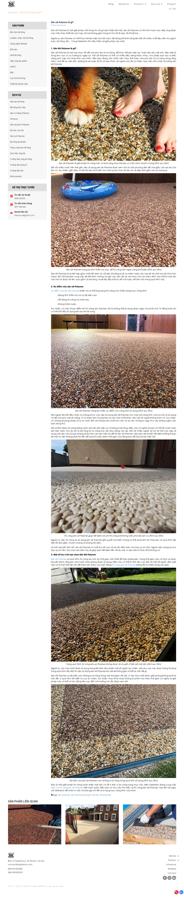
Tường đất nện (16, 170)
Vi (170, 8)
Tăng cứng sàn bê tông (20, 147)
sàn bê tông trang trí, (81, 794)
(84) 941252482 (15, 868)
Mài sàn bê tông (17, 101)
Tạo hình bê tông (17, 78)
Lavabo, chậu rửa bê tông (21, 38)
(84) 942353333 (15, 872)
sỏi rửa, (96, 794)
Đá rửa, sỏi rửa (17, 130)
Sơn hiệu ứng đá (17, 153)
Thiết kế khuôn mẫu (19, 84)
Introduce (171, 864)
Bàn (12, 72)
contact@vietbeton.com (20, 864)
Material (124, 3)
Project (171, 3)
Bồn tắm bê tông (17, 32)
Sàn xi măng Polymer (19, 113)
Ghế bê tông (15, 55)
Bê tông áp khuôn (18, 142)
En (175, 8)
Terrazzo (14, 119)
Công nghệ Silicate (18, 44)
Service (156, 3)
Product (140, 3)
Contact (172, 873)
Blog (111, 3)
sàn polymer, (64, 794)
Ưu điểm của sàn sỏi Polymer (65, 290)
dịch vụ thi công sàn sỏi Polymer (67, 787)
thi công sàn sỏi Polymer (124, 564)
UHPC (13, 67)
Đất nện (13, 49)
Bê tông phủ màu (18, 107)
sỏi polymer (105, 794)
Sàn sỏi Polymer (58, 558)
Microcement (16, 176)
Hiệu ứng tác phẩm (18, 61)
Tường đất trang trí (18, 165)
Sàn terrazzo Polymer (19, 124)
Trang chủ (13, 12)
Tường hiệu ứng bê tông (21, 159)
